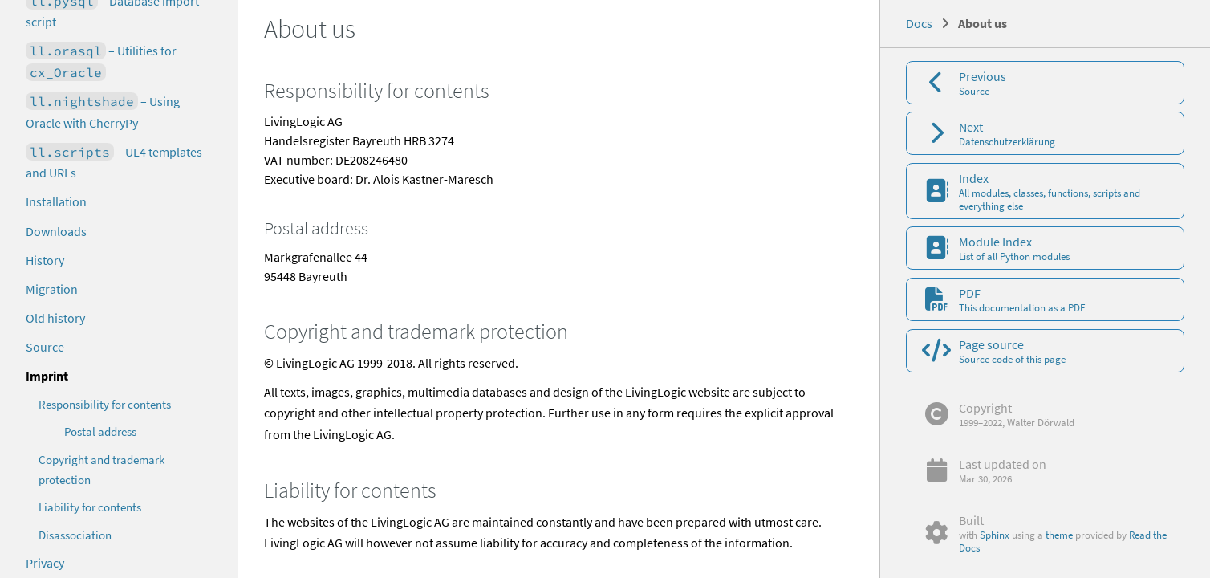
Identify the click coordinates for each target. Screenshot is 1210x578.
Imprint (47, 376)
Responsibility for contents (105, 404)
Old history (55, 318)
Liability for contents (90, 507)
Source (45, 347)
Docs (919, 23)
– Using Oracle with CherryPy (103, 111)
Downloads (56, 231)
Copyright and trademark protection (101, 469)
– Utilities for (101, 61)
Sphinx (994, 534)
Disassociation (75, 535)
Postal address (100, 431)
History (45, 260)
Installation (56, 201)
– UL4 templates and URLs (114, 162)
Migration (52, 289)
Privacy (45, 563)
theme (1059, 534)
